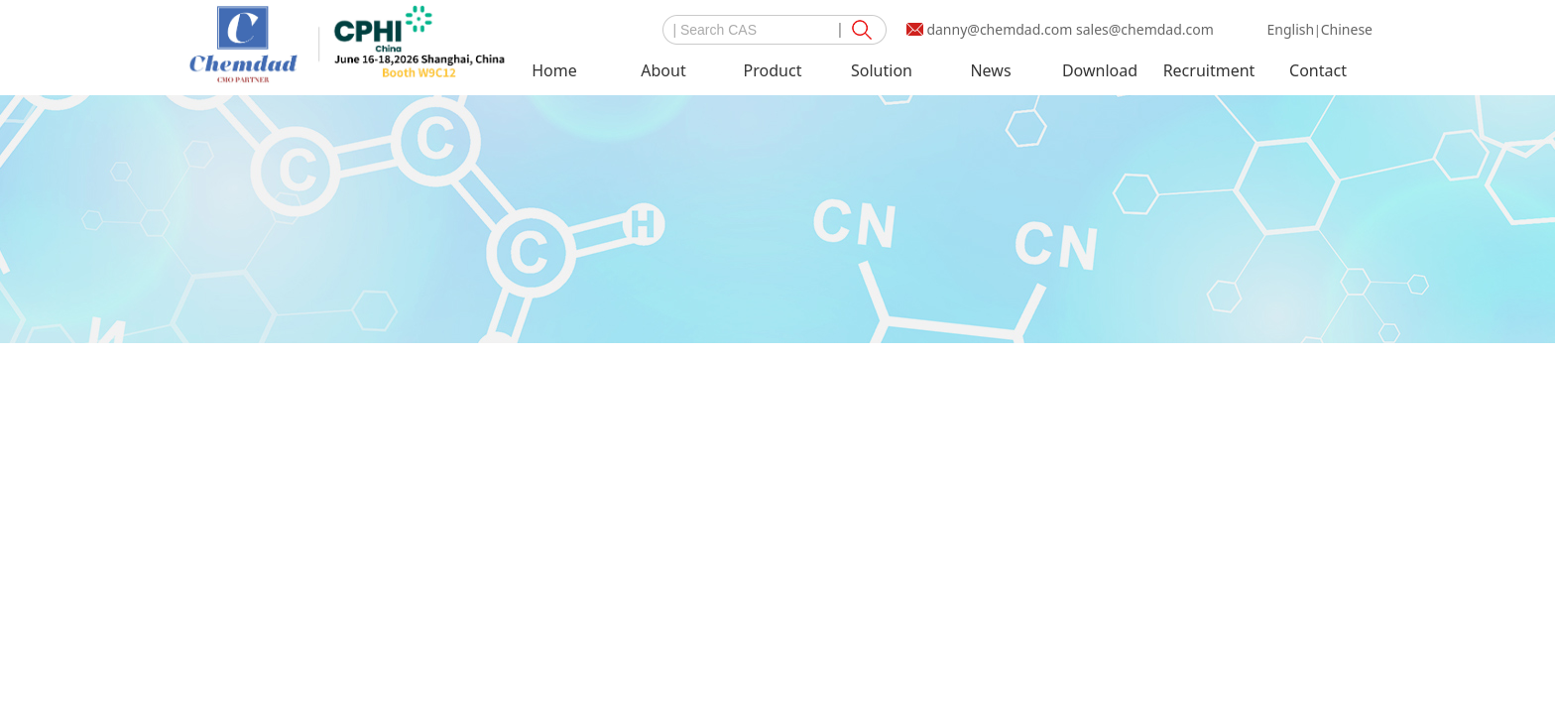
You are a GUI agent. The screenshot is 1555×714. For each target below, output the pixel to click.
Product (773, 70)
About (663, 70)
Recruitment (1209, 70)
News (990, 70)
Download (1099, 70)
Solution (881, 70)
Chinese (1347, 29)
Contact (1318, 70)
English (1290, 29)
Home (554, 70)
